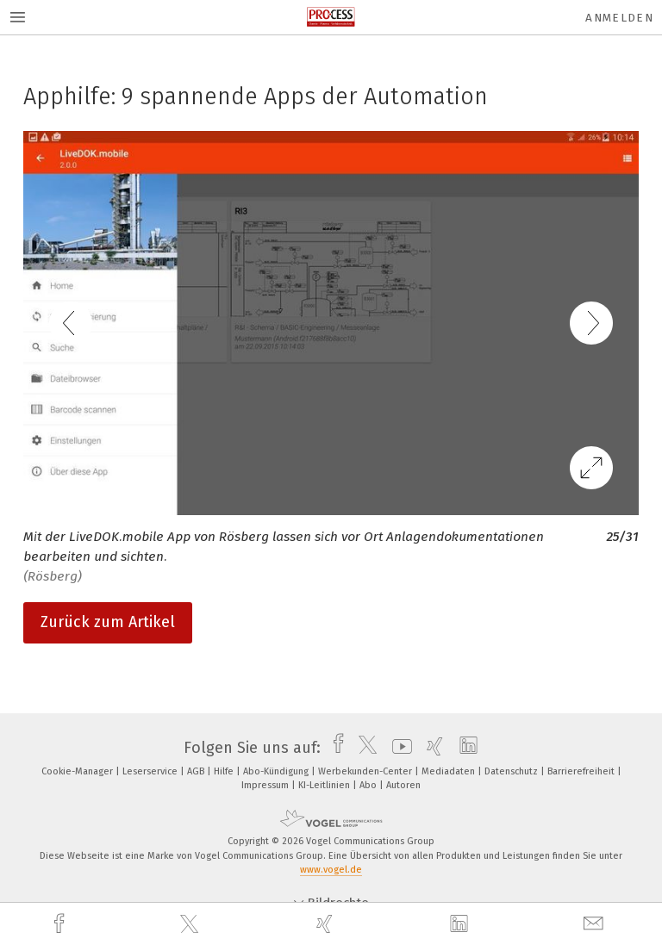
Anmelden (619, 17)
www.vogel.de (331, 869)
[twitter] (191, 924)
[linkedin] (461, 924)
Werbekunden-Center (366, 771)
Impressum (266, 785)
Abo (369, 785)
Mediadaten (450, 771)
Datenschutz (512, 771)
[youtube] (398, 747)
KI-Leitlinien (325, 785)
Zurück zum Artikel (108, 621)
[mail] (596, 924)
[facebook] (61, 924)
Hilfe (225, 771)
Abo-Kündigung (277, 771)
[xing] (327, 924)
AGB (197, 771)
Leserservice (151, 771)
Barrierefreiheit (582, 771)
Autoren (403, 785)
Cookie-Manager (78, 771)
